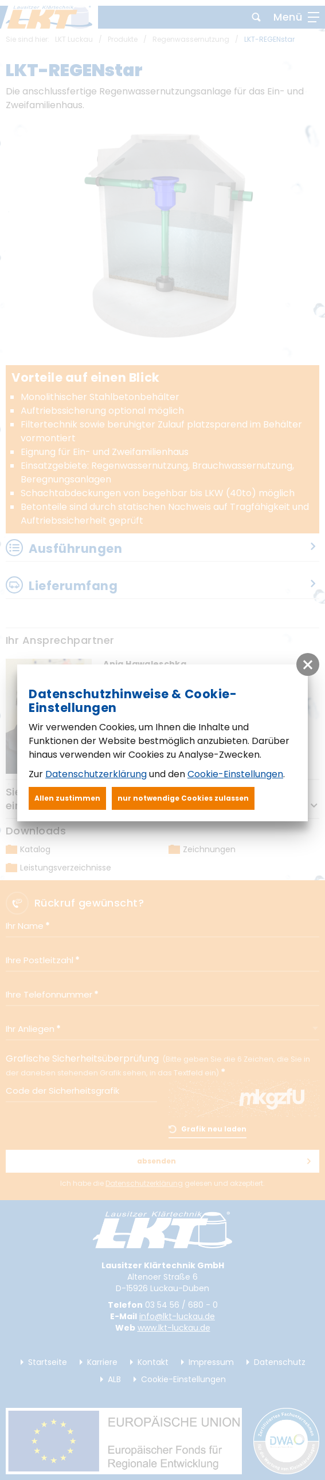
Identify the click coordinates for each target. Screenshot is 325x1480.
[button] (307, 664)
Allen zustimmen (67, 798)
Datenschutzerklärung (96, 774)
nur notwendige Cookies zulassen (183, 798)
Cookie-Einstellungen (235, 774)
